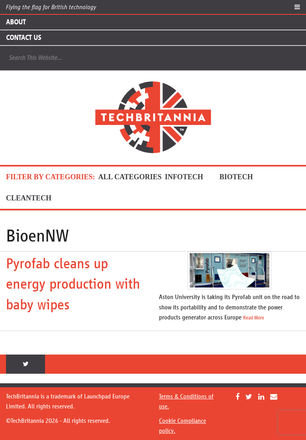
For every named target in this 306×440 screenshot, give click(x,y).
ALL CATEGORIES (129, 177)
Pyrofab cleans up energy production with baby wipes (73, 284)
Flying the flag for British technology (51, 7)
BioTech (243, 177)
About (16, 22)
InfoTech (190, 177)
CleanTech (35, 198)
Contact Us (23, 38)
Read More (253, 318)
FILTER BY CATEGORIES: (50, 177)
